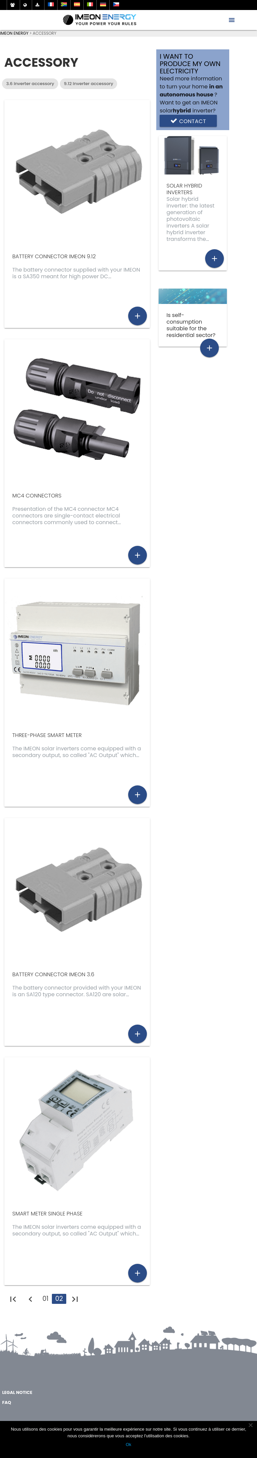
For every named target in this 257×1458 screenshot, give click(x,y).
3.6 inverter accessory (30, 83)
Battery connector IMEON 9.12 (54, 256)
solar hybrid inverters (184, 189)
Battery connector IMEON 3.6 (53, 974)
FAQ (6, 1402)
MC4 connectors (37, 495)
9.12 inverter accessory (88, 83)
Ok (129, 1444)
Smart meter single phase (47, 1213)
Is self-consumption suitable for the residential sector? (191, 325)
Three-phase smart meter (47, 735)
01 (45, 1298)
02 (59, 1298)
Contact (188, 121)
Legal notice (17, 1392)
